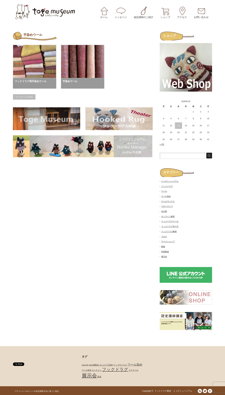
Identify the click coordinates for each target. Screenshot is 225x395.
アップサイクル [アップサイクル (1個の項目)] (120, 365)
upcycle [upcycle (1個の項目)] (85, 365)
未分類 (164, 211)
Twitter (205, 391)
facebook (210, 391)
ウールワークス (168, 201)
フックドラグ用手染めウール (30, 81)
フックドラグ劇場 (169, 231)
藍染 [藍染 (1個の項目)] (99, 377)
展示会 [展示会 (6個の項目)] (89, 375)
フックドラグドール (170, 221)
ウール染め (166, 196)
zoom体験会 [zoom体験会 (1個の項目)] (94, 365)
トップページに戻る (24, 97)
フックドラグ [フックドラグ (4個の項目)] (115, 369)
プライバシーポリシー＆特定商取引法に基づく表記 (37, 391)
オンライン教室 (168, 216)
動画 (163, 246)
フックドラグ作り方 (170, 226)
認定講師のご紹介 (143, 17)
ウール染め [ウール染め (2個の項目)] (135, 364)
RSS (200, 391)
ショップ (165, 17)
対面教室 (165, 252)
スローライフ (167, 206)
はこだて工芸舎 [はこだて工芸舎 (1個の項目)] (106, 365)
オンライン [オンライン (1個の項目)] (96, 370)
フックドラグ (167, 186)
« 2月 (162, 144)
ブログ (164, 236)
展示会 (164, 256)
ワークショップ (168, 241)
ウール (164, 191)
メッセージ (121, 17)
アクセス (182, 17)
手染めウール (70, 81)
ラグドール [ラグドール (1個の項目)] (133, 370)
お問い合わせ (201, 17)
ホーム (104, 17)
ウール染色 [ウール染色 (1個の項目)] (86, 370)
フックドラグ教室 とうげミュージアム (174, 391)
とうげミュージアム (170, 181)
